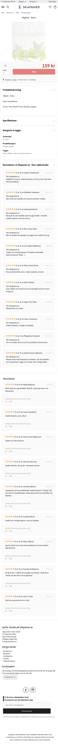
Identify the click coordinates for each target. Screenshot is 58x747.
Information (52, 1)
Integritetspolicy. (48, 717)
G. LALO (6, 139)
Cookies (6, 659)
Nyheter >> (22, 1)
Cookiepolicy (8, 656)
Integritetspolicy (9, 661)
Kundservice (7, 651)
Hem (2, 13)
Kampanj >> (33, 1)
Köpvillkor (6, 654)
